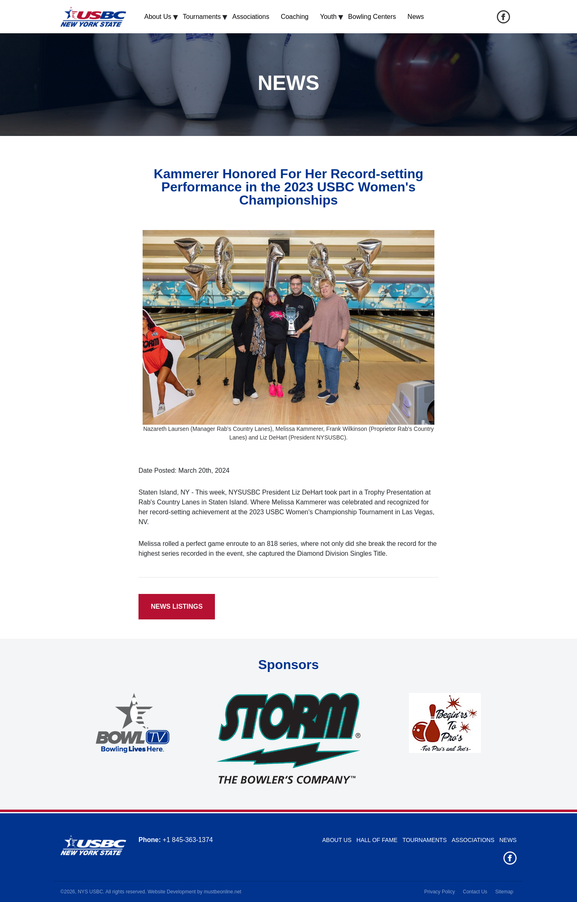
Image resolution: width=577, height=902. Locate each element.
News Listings (177, 606)
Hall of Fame (376, 840)
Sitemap (504, 892)
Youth (328, 16)
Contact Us (475, 892)
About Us (157, 16)
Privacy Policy (439, 892)
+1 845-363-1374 (188, 839)
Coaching (295, 16)
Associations (250, 16)
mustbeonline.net (222, 892)
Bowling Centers (372, 16)
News (416, 16)
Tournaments (202, 16)
